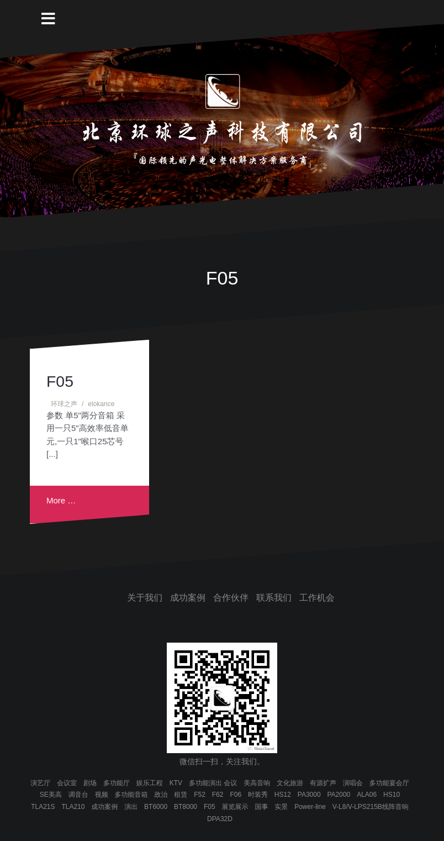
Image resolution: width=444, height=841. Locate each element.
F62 (218, 794)
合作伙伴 (231, 597)
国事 (261, 807)
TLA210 (72, 807)
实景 (281, 807)
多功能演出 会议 (213, 783)
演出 (131, 807)
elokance (101, 404)
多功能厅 (116, 783)
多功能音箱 (131, 794)
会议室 (67, 783)
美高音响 (257, 783)
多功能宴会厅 (389, 783)
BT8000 (185, 807)
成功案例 (187, 597)
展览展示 (235, 807)
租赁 (180, 794)
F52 (199, 794)
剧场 (90, 783)
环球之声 (64, 404)
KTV (176, 783)
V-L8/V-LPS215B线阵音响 (370, 807)
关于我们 (144, 597)
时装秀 (258, 794)
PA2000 (338, 794)
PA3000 (309, 794)
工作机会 (317, 597)
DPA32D (219, 819)
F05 (59, 381)
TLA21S (43, 807)
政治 (160, 794)
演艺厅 (40, 783)
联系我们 (274, 597)
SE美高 (51, 794)
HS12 (282, 794)
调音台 (78, 794)
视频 (101, 794)
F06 (235, 794)
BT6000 (155, 807)
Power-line (310, 807)
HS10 (391, 794)
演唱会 (353, 783)
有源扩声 (323, 783)
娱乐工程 (149, 783)
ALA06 (367, 794)
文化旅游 (290, 783)
